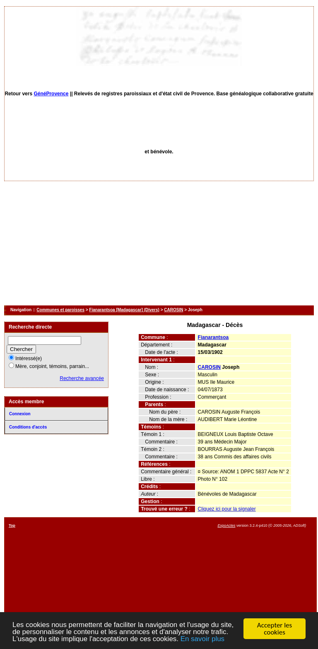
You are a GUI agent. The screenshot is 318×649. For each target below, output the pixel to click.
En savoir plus (203, 640)
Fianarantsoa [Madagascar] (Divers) (124, 310)
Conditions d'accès (28, 427)
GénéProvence (51, 94)
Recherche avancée (82, 378)
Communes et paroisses (60, 310)
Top (12, 525)
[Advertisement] (159, 243)
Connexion (20, 414)
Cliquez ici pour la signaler (227, 509)
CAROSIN (173, 310)
